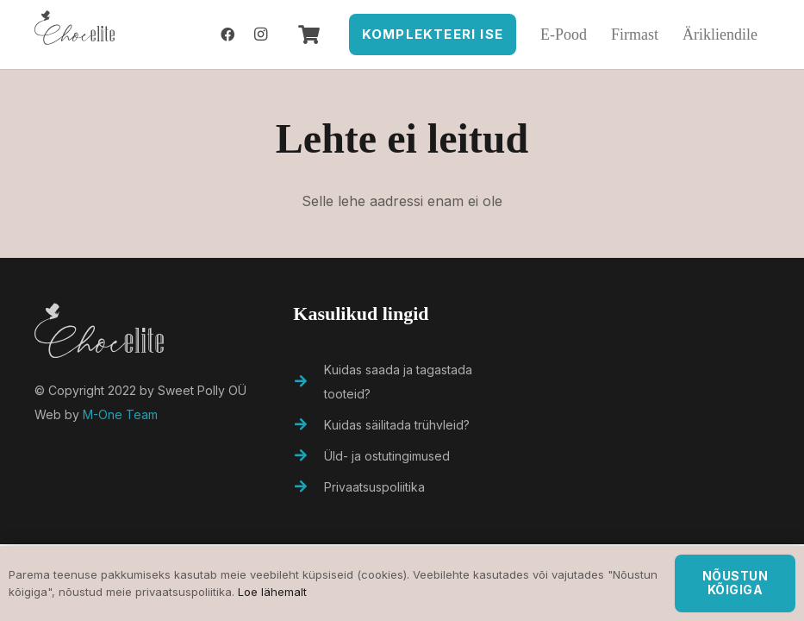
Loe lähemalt (272, 592)
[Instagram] (260, 34)
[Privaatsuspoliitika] (308, 487)
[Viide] (74, 34)
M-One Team (120, 414)
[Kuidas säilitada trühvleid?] (308, 425)
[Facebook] (227, 34)
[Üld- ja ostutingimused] (308, 456)
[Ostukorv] (308, 34)
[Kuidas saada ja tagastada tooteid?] (308, 382)
